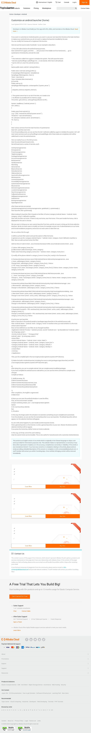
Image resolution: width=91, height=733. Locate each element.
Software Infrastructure (43, 693)
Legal (26, 721)
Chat (14, 611)
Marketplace (46, 8)
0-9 (52, 710)
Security (63, 685)
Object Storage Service (36, 685)
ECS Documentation (15, 693)
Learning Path (56, 693)
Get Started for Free (19, 596)
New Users (65, 693)
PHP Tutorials (58, 701)
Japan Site (5, 693)
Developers (32, 701)
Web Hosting (56, 685)
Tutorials (50, 701)
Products (16, 8)
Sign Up (84, 2)
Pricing (36, 8)
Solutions (26, 8)
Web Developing (42, 701)
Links (39, 721)
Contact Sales (85, 8)
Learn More (28, 486)
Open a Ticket (17, 622)
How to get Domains (29, 693)
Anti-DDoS (24, 685)
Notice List (32, 721)
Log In (74, 2)
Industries (25, 701)
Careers (4, 721)
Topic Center (5, 701)
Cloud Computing (15, 701)
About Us (10, 721)
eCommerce (47, 685)
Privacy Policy (19, 721)
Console (66, 2)
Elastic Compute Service (9, 685)
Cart (58, 2)
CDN (18, 685)
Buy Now (62, 486)
